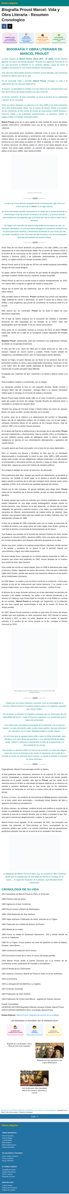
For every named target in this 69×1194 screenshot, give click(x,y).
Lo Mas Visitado (7, 1186)
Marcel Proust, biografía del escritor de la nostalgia (38, 1016)
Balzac (34, 207)
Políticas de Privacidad (9, 1188)
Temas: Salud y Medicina (10, 1156)
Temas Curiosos (7, 1175)
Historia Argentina (8, 1136)
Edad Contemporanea (9, 1145)
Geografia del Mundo (9, 1170)
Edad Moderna (7, 1143)
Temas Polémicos (7, 1161)
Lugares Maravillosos (9, 1172)
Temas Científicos (7, 1159)
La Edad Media (7, 1141)
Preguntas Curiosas (8, 1177)
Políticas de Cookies (8, 1190)
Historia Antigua (7, 1138)
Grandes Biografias (8, 1148)
